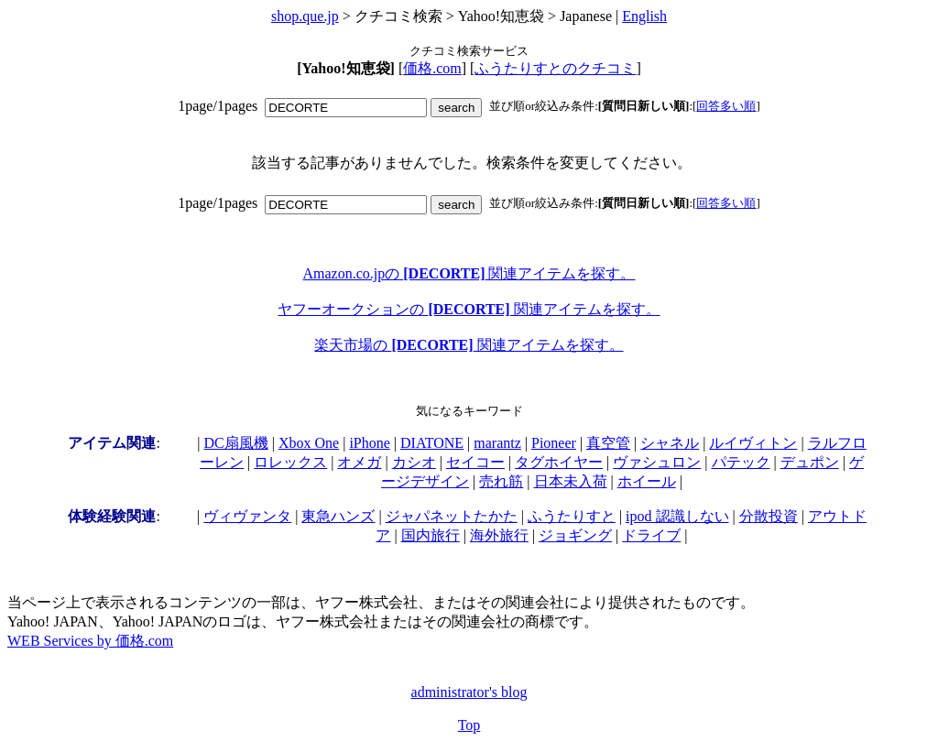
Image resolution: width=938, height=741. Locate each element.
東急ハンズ (338, 516)
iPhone (369, 443)
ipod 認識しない (677, 516)
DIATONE (432, 443)
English (644, 16)
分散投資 (768, 516)
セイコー (475, 462)
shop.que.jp (305, 16)
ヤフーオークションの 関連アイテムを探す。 (469, 309)
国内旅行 (430, 535)
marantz (497, 443)
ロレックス (290, 462)
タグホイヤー (559, 462)
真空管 (608, 443)
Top (469, 725)
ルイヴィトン (753, 443)
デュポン (809, 462)
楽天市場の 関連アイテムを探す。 (468, 345)
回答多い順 (726, 106)
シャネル (669, 443)
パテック (741, 462)
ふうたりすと (572, 516)
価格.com (432, 68)
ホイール (646, 481)
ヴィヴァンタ (247, 516)
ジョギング (575, 535)
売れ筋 (501, 481)
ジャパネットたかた (452, 516)
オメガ (359, 462)
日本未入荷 (570, 481)
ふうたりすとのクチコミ (555, 68)
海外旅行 (499, 535)
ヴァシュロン (657, 462)
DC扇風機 (236, 443)
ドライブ (651, 535)
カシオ (414, 462)
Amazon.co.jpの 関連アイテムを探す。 (469, 273)
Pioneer (553, 443)
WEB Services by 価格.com (90, 640)
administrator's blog (469, 692)
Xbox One (308, 443)
